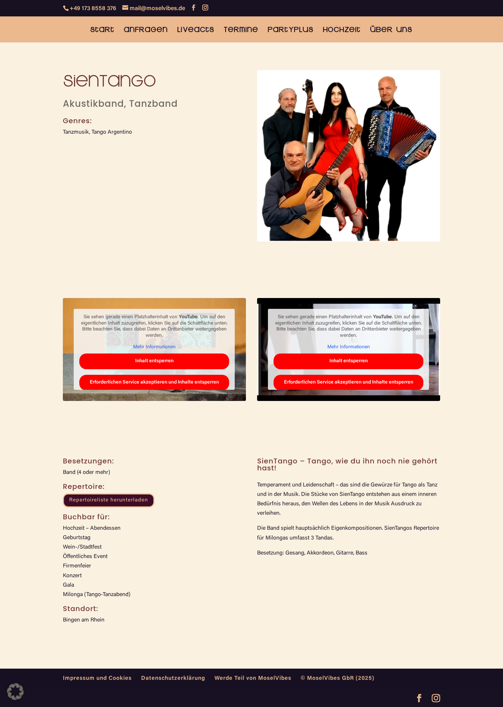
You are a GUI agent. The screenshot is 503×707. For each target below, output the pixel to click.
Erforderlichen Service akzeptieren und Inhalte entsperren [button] (154, 382)
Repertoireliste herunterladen (108, 500)
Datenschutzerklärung (173, 678)
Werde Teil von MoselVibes (252, 678)
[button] (15, 691)
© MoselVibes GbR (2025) (337, 678)
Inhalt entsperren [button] (154, 361)
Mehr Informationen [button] (154, 347)
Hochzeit (341, 30)
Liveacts (195, 30)
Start (102, 30)
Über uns (391, 30)
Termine (241, 30)
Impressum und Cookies (97, 678)
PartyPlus (290, 30)
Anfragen (146, 30)
